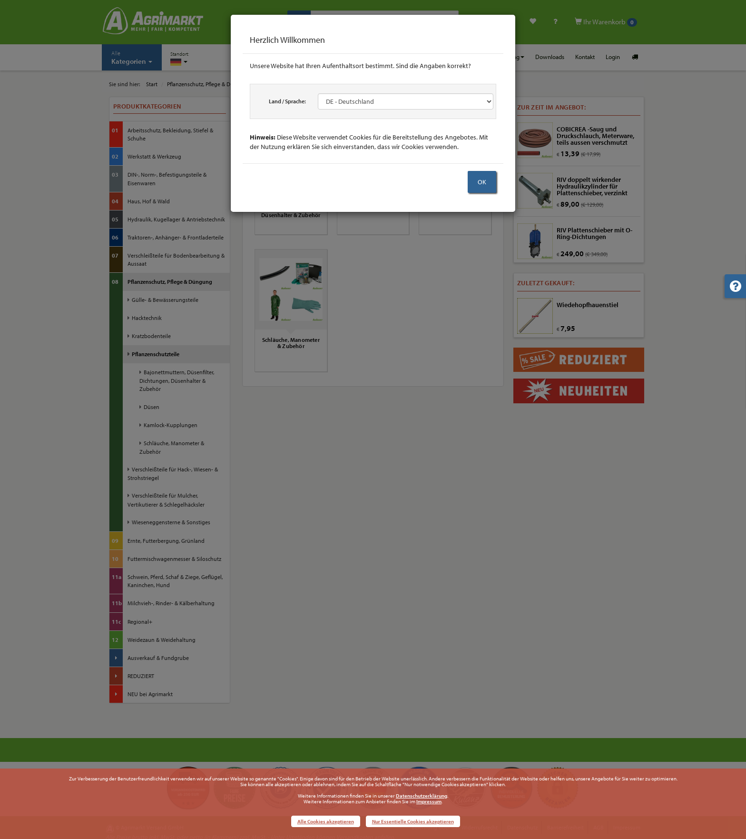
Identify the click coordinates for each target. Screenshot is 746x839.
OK (482, 182)
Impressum (429, 801)
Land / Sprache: (287, 101)
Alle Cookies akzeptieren (325, 821)
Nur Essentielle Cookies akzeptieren (413, 821)
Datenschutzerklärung (421, 795)
